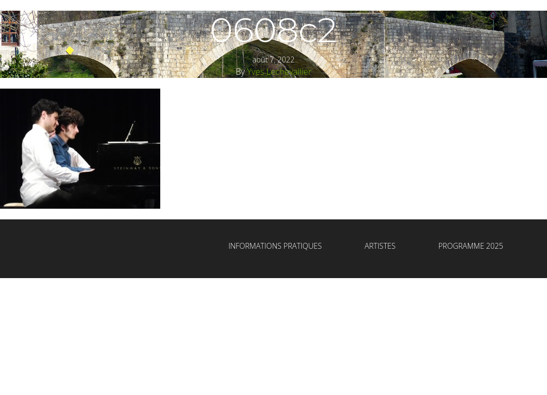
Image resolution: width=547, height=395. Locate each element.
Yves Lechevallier (279, 71)
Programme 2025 (470, 246)
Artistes (379, 246)
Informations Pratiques (275, 246)
